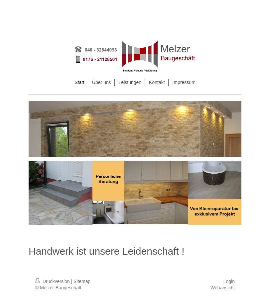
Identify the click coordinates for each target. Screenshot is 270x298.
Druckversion (53, 281)
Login (229, 281)
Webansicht (222, 287)
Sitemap (81, 281)
